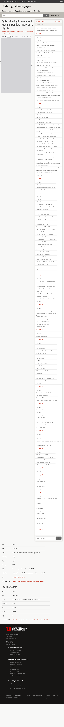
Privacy (28, 695)
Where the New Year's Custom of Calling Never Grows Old (47, 437)
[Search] (22, 15)
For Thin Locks (39, 361)
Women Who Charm (41, 501)
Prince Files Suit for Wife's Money (44, 112)
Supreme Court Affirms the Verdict (44, 134)
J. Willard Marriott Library (12, 634)
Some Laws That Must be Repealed (44, 52)
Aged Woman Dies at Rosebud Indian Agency (46, 170)
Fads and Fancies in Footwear (43, 462)
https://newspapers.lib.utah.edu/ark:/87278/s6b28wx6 (28, 581)
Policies (54, 699)
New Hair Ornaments (41, 365)
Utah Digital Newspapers (16, 664)
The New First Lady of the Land (43, 393)
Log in (61, 1)
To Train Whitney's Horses (42, 321)
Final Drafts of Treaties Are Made (44, 244)
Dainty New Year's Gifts (41, 363)
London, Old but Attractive (42, 395)
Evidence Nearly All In (41, 189)
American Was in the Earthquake (44, 159)
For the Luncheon (40, 368)
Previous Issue (40, 21)
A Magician (39, 484)
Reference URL (20, 31)
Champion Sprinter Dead (42, 264)
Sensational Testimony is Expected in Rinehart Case (48, 95)
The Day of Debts (40, 345)
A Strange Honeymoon (41, 336)
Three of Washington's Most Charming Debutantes (48, 109)
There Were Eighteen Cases (42, 80)
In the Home (39, 521)
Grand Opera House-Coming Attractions (45, 281)
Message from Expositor (42, 222)
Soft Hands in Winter (41, 348)
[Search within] (45, 538)
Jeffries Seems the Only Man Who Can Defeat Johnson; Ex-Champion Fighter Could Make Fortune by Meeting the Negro (48, 315)
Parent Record (6, 33)
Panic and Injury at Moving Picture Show (45, 229)
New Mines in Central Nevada (43, 289)
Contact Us (15, 1)
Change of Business (41, 219)
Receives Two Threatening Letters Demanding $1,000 (47, 130)
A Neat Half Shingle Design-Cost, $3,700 (45, 378)
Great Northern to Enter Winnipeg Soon (45, 216)
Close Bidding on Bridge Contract (44, 122)
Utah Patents (39, 119)
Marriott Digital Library (15, 662)
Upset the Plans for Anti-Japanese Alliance (46, 87)
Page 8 (40, 193)
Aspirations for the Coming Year (43, 380)
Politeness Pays (40, 523)
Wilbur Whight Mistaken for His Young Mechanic (47, 100)
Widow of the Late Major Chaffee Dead (45, 141)
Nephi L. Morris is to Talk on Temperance (46, 45)
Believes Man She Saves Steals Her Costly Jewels (47, 167)
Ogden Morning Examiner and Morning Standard (22, 11)
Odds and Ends (39, 508)
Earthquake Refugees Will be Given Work (45, 75)
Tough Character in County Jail (43, 65)
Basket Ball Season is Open (42, 224)
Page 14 (41, 403)
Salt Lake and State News (42, 117)
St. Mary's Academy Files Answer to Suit (45, 299)
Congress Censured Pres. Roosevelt (44, 67)
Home (3, 1)
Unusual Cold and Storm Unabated (44, 144)
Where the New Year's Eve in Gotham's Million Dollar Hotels (48, 441)
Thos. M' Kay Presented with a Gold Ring (45, 50)
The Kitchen (39, 526)
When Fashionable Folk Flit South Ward (45, 454)
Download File (6, 31)
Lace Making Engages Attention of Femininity (46, 498)
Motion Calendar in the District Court (45, 294)
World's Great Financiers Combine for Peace (46, 400)
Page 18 (41, 475)
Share (12, 31)
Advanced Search (55, 15)
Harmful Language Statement (28, 1)
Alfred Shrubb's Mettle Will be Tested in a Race (47, 85)
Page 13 (41, 386)
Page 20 (41, 529)
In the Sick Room (40, 506)
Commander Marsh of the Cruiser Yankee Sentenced (48, 92)
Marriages (38, 266)
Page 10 (41, 304)
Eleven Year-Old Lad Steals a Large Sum (45, 187)
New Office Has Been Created (43, 284)
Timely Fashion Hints (41, 518)
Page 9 (40, 275)
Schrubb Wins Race (40, 249)
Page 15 (41, 430)
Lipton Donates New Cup (42, 319)
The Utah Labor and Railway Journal (44, 422)
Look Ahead (39, 373)
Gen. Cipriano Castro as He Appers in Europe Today (48, 127)
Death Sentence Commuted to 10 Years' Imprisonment (45, 149)
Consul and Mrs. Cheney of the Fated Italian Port (47, 124)
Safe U (54, 695)
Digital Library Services (15, 650)
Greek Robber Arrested (41, 232)
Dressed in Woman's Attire (42, 237)
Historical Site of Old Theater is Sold (44, 97)
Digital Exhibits (13, 667)
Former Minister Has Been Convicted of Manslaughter (45, 153)
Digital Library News (15, 671)
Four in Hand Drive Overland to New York (46, 207)
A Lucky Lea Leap (40, 479)
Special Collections (14, 652)
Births (37, 269)
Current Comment (40, 427)
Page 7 (40, 178)
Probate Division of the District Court (44, 72)
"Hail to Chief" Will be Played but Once (45, 90)
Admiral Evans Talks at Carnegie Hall (45, 138)
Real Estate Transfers (41, 47)
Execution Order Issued (41, 247)
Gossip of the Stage (41, 326)
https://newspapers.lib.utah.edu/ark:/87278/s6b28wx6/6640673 (31, 620)
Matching (38, 503)
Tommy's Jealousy (40, 481)
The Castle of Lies (40, 410)
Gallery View (29, 31)
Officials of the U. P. (41, 60)
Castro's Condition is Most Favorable (44, 234)
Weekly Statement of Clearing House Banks (46, 146)
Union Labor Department (42, 420)
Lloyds (37, 375)
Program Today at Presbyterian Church (45, 239)
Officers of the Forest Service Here (44, 42)
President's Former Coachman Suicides (45, 286)
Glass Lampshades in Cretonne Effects (45, 457)
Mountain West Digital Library (17, 686)
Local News (39, 55)
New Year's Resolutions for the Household (46, 350)
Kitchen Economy (40, 358)
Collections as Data (14, 669)
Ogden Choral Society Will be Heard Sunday (46, 62)
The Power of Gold (40, 398)
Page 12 (41, 339)
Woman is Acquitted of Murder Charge (45, 157)
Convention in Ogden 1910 (42, 251)
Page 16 (41, 448)
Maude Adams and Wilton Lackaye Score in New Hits (48, 311)
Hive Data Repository (15, 676)
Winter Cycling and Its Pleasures (43, 370)
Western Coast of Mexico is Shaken (44, 226)
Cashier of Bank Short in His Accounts (45, 82)
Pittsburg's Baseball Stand (42, 324)
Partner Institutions (14, 683)
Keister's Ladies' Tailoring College (44, 241)
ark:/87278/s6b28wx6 (18, 577)
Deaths (38, 272)
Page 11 (41, 329)
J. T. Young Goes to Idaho (42, 70)
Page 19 (41, 492)
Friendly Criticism (40, 486)
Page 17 (41, 468)
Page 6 (40, 103)
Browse (9, 1)
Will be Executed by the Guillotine (44, 259)
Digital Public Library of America (17, 688)
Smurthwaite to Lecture (41, 296)
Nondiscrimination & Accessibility (41, 695)
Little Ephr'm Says (40, 417)
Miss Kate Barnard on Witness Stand (44, 209)
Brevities (38, 40)
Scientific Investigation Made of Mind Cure (46, 136)
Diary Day (38, 383)
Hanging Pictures (40, 513)
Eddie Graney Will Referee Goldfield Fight (46, 262)
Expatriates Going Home (42, 256)
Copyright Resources (15, 654)
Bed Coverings (39, 516)
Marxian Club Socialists (41, 425)
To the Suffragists (40, 415)
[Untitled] (38, 37)
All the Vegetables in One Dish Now (44, 464)
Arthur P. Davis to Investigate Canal (44, 172)
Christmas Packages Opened (43, 57)
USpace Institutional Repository (17, 673)
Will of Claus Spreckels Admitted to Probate (46, 28)
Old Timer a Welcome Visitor (43, 214)
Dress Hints (39, 355)
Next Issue (58, 21)
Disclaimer (47, 699)
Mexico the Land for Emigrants (43, 445)
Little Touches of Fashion (42, 459)
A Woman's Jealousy (41, 353)
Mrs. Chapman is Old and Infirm (43, 254)
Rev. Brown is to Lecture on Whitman (44, 204)
